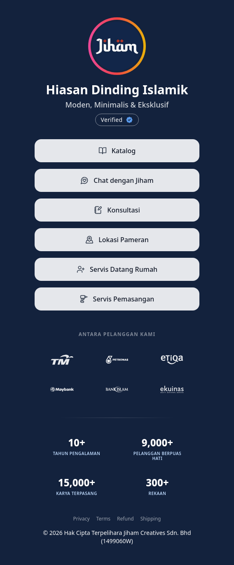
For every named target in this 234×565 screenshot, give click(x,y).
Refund (125, 519)
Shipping (150, 519)
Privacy (81, 519)
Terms (103, 519)
